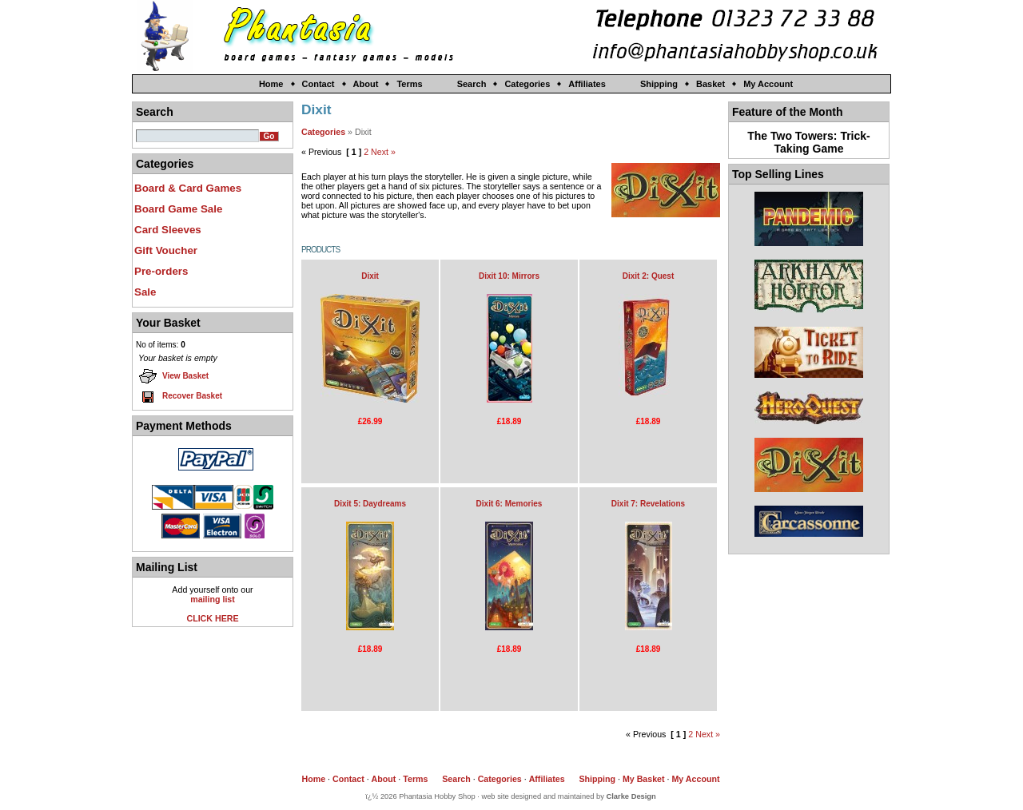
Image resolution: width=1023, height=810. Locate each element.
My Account (768, 84)
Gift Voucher (165, 250)
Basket (710, 84)
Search (472, 84)
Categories (527, 84)
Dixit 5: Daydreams (370, 503)
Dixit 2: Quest (648, 276)
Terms (409, 84)
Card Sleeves (167, 230)
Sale (145, 292)
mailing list (212, 599)
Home (271, 84)
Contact (318, 84)
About (366, 84)
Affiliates (586, 84)
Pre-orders (161, 271)
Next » (383, 152)
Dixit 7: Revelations (648, 503)
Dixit (370, 276)
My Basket (644, 779)
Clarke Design (631, 796)
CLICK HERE (212, 618)
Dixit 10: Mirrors (509, 276)
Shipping (659, 84)
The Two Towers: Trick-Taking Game (808, 142)
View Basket (173, 376)
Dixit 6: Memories (509, 503)
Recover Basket (180, 396)
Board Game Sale (178, 209)
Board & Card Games (187, 188)
